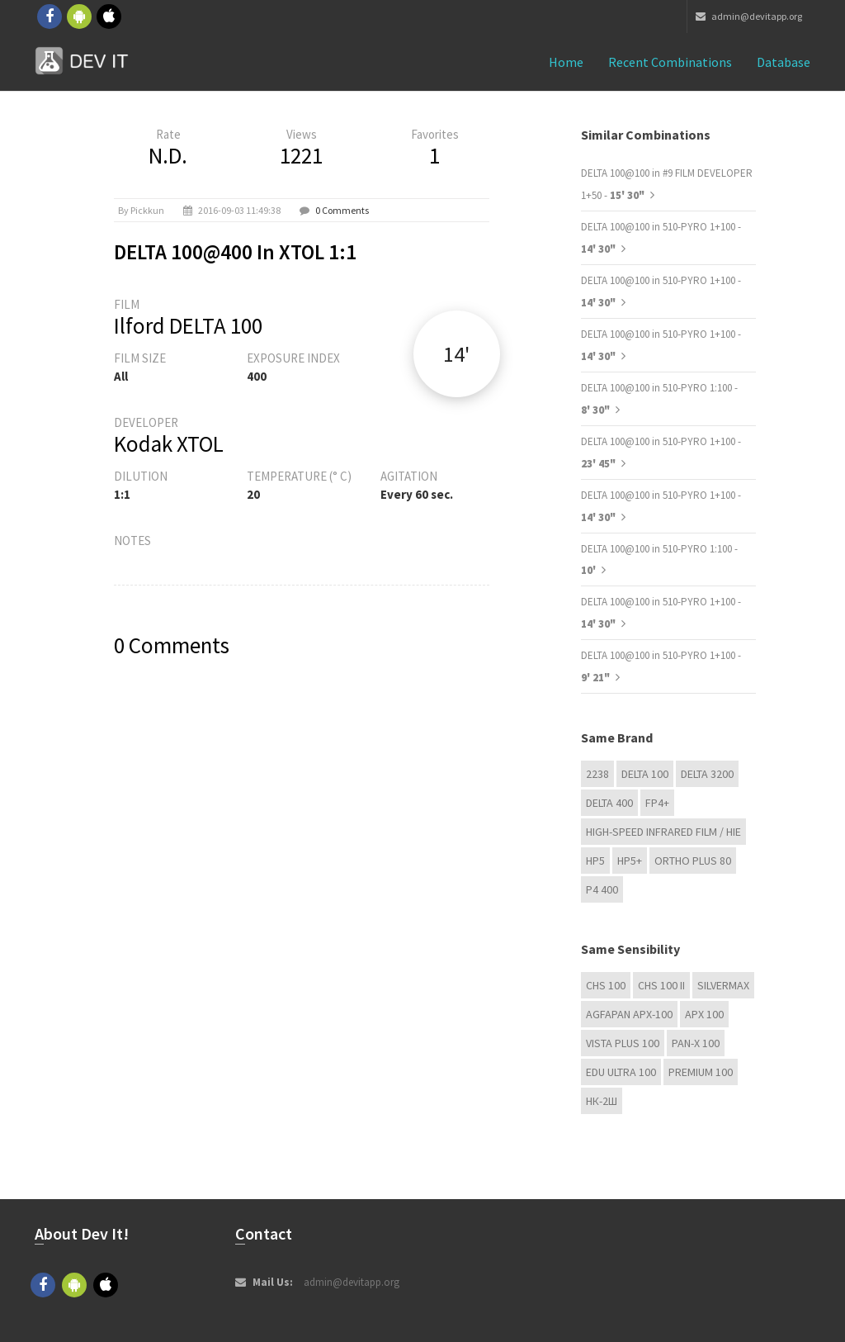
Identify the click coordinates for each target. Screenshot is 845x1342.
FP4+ (657, 802)
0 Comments (342, 210)
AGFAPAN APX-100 (629, 1014)
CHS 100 (605, 985)
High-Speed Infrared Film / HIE (663, 831)
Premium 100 (700, 1072)
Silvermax (723, 985)
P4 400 (602, 889)
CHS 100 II (661, 985)
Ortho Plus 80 (692, 860)
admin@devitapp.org (749, 16)
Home (566, 62)
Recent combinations (670, 62)
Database (783, 62)
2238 (597, 773)
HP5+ (629, 860)
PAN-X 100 (696, 1043)
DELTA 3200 (707, 773)
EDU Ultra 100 (621, 1072)
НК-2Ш (601, 1100)
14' (456, 354)
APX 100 (704, 1014)
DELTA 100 (644, 773)
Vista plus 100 (622, 1043)
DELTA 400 (609, 802)
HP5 (595, 860)
